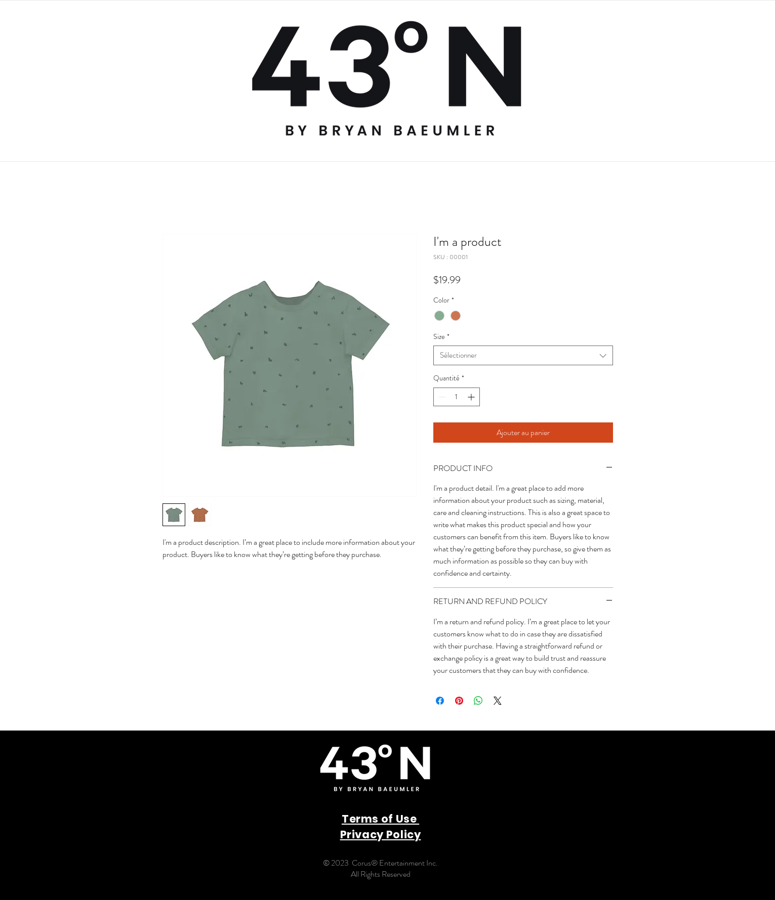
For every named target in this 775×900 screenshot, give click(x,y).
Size (441, 336)
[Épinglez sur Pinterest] (459, 701)
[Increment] (472, 397)
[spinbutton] (456, 397)
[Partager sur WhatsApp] (478, 701)
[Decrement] (441, 397)
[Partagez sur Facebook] (440, 701)
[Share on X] (498, 701)
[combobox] (523, 355)
